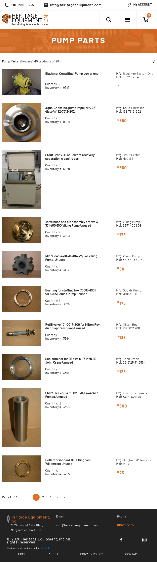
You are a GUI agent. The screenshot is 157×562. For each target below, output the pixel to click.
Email (60, 516)
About (53, 554)
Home (22, 554)
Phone (121, 516)
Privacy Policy (91, 554)
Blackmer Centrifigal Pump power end (72, 73)
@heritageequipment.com (77, 525)
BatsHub (45, 548)
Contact (132, 554)
